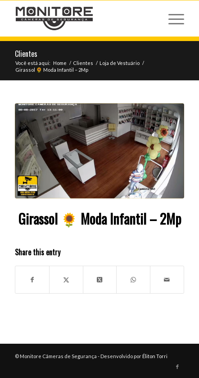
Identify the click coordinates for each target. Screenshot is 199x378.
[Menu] (171, 18)
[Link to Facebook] (177, 366)
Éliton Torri (154, 356)
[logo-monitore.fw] (82, 18)
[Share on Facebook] (32, 279)
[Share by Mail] (167, 279)
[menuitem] (171, 18)
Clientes (26, 53)
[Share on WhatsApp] (133, 279)
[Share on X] (66, 279)
